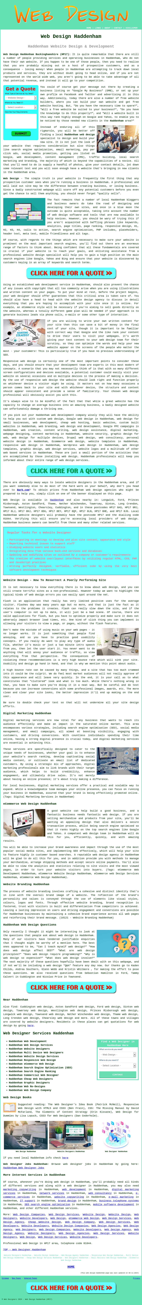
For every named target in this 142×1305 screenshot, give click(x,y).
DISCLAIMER (131, 28)
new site (46, 142)
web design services (60, 449)
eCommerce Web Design (84, 1218)
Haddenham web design (79, 134)
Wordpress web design (80, 445)
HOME (88, 28)
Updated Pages (30, 1278)
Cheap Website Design (44, 1222)
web (53, 415)
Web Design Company (80, 1222)
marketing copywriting (19, 1189)
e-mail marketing (121, 1197)
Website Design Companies (70, 1225)
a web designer (75, 1185)
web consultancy (100, 1193)
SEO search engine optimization (47, 1204)
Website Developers (33, 1218)
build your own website (98, 102)
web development (74, 1189)
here (30, 1025)
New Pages (16, 1278)
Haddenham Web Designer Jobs (23, 1167)
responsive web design (20, 445)
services (25, 452)
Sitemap (5, 1278)
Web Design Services (64, 1214)
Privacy (136, 1278)
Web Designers (26, 1229)
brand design (67, 1200)
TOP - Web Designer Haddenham (24, 1249)
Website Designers (41, 1233)
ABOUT (107, 28)
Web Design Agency (117, 1229)
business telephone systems (119, 1200)
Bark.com (23, 490)
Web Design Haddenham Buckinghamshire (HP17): (37, 54)
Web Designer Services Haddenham (38, 1033)
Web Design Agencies (106, 1225)
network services (52, 1193)
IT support (27, 1200)
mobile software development (113, 1204)
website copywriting (69, 1197)
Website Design (94, 1214)
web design (129, 518)
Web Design (11, 178)
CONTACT (118, 28)
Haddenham (116, 120)
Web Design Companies (29, 1214)
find (14, 1006)
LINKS (98, 28)
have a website (81, 168)
